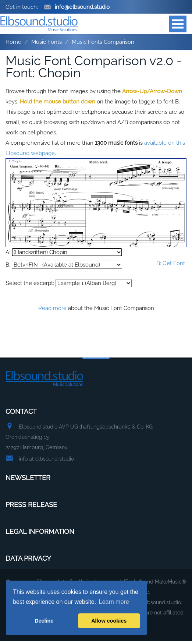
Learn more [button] (114, 602)
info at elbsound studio (46, 459)
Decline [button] (44, 621)
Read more (52, 308)
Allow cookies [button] (109, 621)
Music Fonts (46, 42)
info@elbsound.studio (77, 7)
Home (13, 42)
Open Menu (177, 23)
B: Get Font (170, 263)
